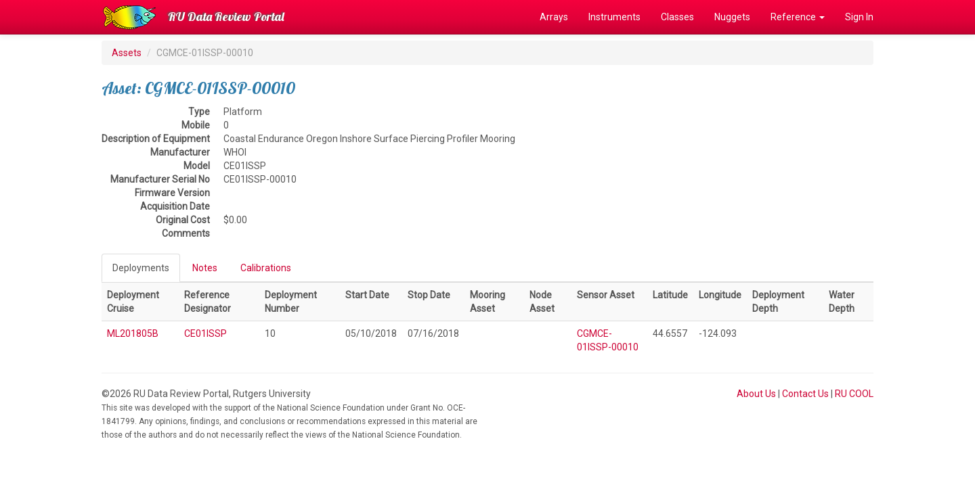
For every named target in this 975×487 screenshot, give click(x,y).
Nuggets (732, 16)
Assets (127, 52)
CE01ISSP (205, 333)
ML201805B (132, 333)
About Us (756, 393)
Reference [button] (798, 16)
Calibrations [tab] (265, 267)
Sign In (859, 16)
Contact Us (805, 393)
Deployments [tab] (140, 267)
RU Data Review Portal (226, 16)
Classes (677, 16)
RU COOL (854, 393)
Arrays (554, 16)
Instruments (614, 16)
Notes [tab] (204, 267)
